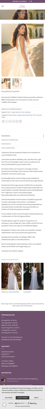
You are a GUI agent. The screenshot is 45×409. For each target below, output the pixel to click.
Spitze (23, 115)
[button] (2, 6)
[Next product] (22, 15)
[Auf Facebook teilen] (6, 121)
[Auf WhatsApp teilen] (3, 121)
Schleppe (19, 115)
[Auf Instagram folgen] (31, 1)
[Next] (43, 281)
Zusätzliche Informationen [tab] (9, 140)
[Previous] (1, 281)
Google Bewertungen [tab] (8, 148)
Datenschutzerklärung (25, 406)
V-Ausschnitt (38, 115)
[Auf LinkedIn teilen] (20, 121)
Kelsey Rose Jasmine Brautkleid (10, 292)
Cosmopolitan (27, 292)
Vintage (3, 117)
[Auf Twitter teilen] (10, 121)
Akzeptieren (22, 398)
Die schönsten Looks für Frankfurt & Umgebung (22, 379)
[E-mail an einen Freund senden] (13, 121)
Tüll (34, 115)
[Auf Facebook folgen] (29, 1)
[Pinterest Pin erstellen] (17, 121)
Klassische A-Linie (19, 112)
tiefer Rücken (29, 115)
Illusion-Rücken (12, 115)
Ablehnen (9, 398)
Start (18, 12)
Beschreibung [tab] (5, 136)
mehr (36, 398)
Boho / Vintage (24, 12)
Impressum (17, 406)
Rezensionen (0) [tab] (6, 144)
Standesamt (28, 112)
